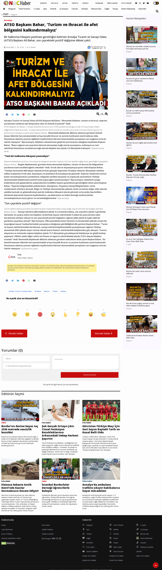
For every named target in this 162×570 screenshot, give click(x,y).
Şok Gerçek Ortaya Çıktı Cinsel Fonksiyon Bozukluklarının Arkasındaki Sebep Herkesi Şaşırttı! (60, 432)
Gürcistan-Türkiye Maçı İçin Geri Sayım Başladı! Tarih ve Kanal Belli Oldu (101, 429)
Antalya (8, 20)
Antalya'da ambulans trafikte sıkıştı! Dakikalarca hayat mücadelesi (101, 487)
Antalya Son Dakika (116, 556)
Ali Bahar (38, 291)
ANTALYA (54, 3)
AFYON (65, 3)
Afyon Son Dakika (142, 556)
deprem (47, 291)
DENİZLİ (85, 3)
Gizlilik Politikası (47, 529)
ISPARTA (75, 3)
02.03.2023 (9, 47)
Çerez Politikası (6, 534)
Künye (3, 525)
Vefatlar (84, 9)
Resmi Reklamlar (128, 9)
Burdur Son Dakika (89, 556)
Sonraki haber (104, 333)
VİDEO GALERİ (112, 3)
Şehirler (139, 551)
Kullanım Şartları (48, 534)
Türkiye (55, 291)
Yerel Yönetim (24, 9)
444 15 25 (56, 538)
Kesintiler (142, 9)
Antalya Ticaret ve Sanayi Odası (20, 291)
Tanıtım (74, 9)
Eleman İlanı (96, 9)
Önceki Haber (14, 333)
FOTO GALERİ (126, 3)
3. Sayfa (37, 9)
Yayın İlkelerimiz (7, 529)
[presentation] (20, 374)
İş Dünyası (64, 9)
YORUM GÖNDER (89, 375)
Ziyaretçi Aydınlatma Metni (11, 538)
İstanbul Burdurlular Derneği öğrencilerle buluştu (55, 487)
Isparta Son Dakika (89, 560)
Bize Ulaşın (46, 525)
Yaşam (6, 14)
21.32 (20, 47)
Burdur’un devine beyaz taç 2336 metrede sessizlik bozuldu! (19, 429)
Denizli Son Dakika (116, 560)
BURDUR (43, 3)
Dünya (115, 9)
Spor (45, 9)
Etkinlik (53, 9)
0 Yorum (31, 47)
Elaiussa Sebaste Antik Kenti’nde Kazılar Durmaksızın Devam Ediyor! (20, 487)
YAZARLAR (99, 3)
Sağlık (107, 9)
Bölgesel (11, 9)
